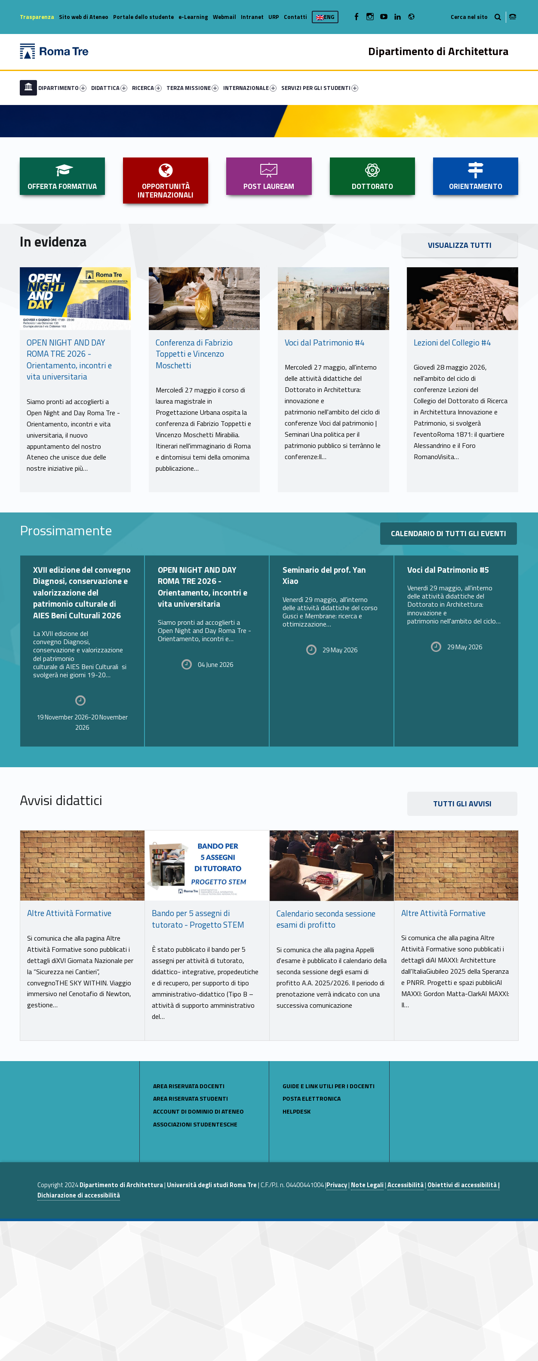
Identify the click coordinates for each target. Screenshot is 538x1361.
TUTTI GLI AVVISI (462, 943)
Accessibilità (405, 1325)
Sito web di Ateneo (83, 16)
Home (28, 88)
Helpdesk (297, 1251)
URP (273, 16)
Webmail (224, 16)
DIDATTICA (109, 87)
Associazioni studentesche (195, 1263)
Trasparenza (37, 16)
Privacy (336, 1325)
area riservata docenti (188, 1225)
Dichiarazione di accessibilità (78, 1335)
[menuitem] (28, 88)
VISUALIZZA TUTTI (460, 385)
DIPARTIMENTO (62, 87)
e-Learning (193, 16)
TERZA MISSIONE (192, 87)
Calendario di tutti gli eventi (448, 673)
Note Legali (367, 1325)
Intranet (252, 16)
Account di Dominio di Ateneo (198, 1251)
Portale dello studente (143, 16)
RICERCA (147, 87)
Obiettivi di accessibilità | (463, 1325)
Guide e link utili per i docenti (329, 1225)
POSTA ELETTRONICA (312, 1238)
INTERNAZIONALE (250, 87)
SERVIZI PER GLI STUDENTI (319, 87)
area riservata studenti (190, 1238)
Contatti (295, 16)
